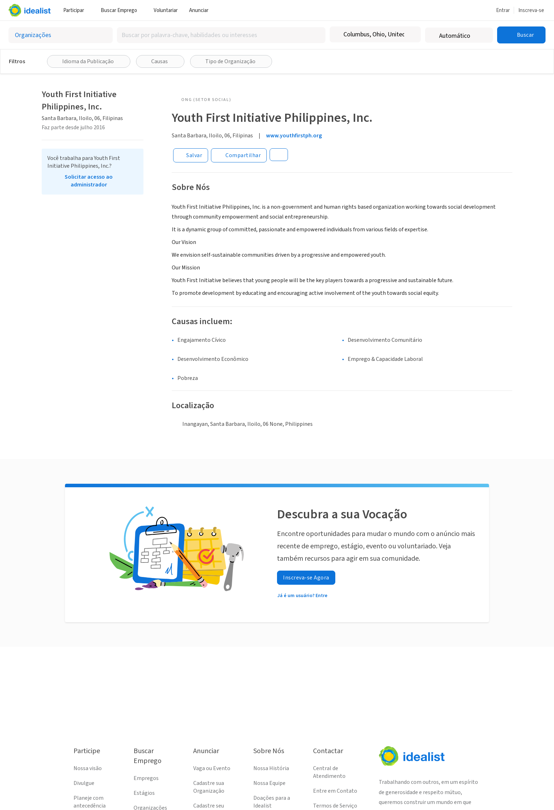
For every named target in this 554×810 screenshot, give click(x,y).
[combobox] (221, 35)
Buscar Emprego (121, 10)
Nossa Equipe (269, 783)
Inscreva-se (531, 10)
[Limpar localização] (410, 34)
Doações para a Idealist (271, 802)
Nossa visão (87, 768)
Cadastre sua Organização (208, 787)
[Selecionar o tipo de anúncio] (60, 35)
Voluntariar (166, 10)
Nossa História (271, 768)
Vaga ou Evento (211, 768)
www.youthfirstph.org (294, 135)
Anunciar (201, 10)
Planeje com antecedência (89, 802)
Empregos (146, 778)
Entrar (503, 10)
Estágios (144, 793)
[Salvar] (190, 155)
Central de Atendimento (329, 772)
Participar (76, 10)
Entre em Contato (335, 791)
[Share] (239, 155)
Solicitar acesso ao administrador (89, 181)
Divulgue (83, 783)
